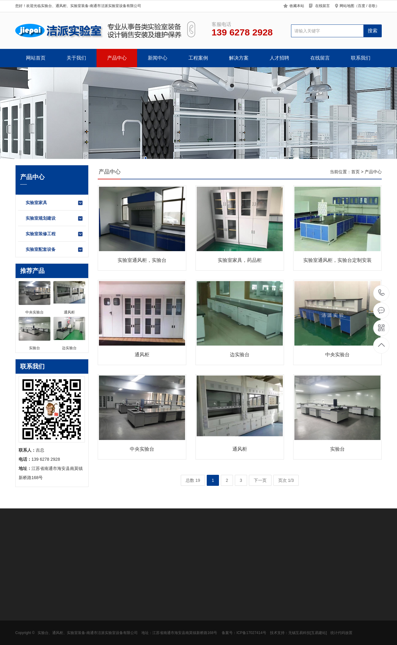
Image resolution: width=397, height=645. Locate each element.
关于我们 (76, 57)
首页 (355, 171)
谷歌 (372, 6)
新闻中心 (157, 57)
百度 (361, 6)
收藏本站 (297, 6)
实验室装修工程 (54, 234)
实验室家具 (54, 203)
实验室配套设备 (54, 250)
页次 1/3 (286, 480)
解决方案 (239, 57)
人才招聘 (279, 57)
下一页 (260, 480)
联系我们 (360, 57)
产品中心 (117, 57)
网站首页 (36, 57)
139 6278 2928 (381, 293)
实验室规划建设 (54, 218)
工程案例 (198, 57)
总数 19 (193, 480)
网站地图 (347, 6)
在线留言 (322, 6)
